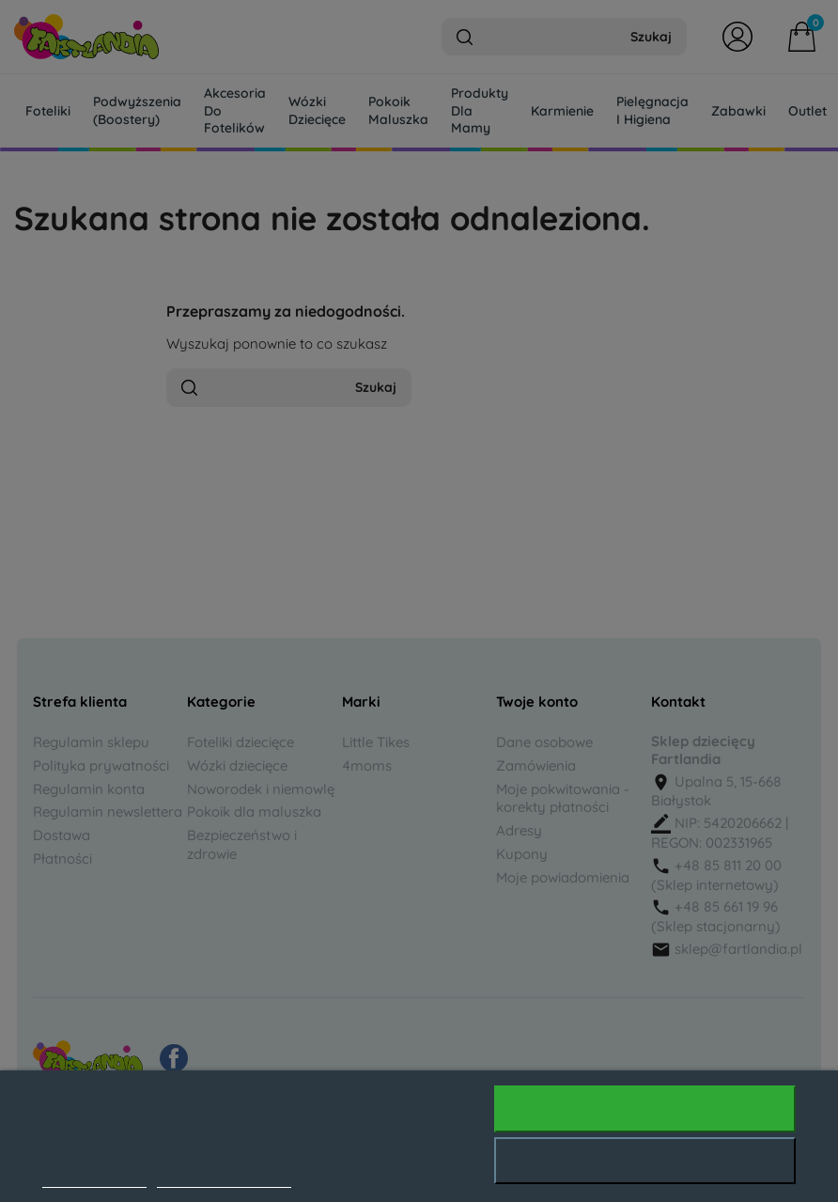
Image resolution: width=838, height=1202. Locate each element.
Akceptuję (645, 1109)
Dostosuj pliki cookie (224, 1177)
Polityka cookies (94, 1177)
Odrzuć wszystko (645, 1160)
